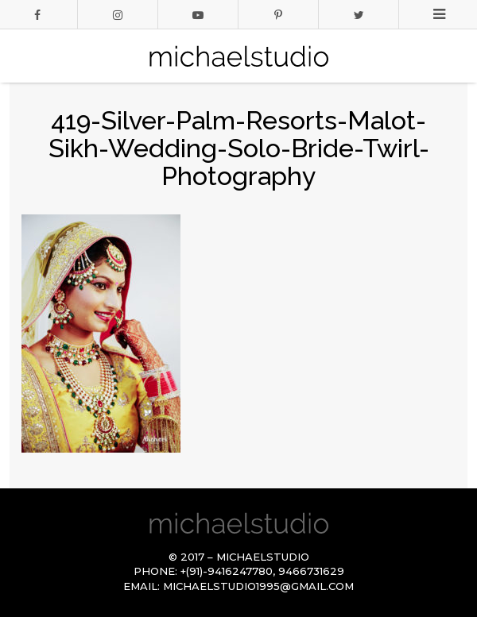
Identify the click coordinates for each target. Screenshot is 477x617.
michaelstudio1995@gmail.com (258, 586)
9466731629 (311, 571)
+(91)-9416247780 (226, 571)
